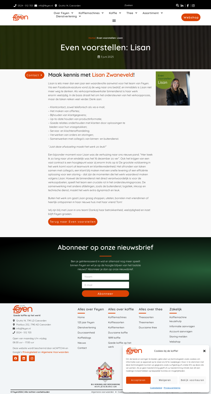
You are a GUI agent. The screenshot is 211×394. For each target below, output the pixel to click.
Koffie (115, 13)
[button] (204, 351)
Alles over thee (151, 309)
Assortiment (153, 13)
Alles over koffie (121, 309)
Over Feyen (64, 13)
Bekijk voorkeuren (192, 380)
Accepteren (138, 380)
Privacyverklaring (172, 388)
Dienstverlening (68, 16)
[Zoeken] (177, 5)
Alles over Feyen (91, 309)
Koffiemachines (91, 13)
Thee (132, 13)
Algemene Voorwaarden (55, 352)
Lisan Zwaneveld (112, 74)
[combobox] (150, 5)
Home (92, 37)
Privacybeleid (30, 352)
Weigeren (165, 380)
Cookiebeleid (156, 388)
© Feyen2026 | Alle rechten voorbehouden (30, 392)
